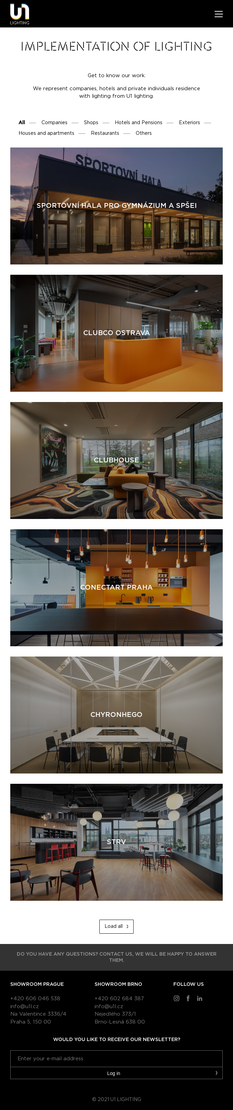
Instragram (176, 998)
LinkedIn (200, 998)
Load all (114, 926)
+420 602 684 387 (119, 998)
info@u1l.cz (24, 1006)
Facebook (188, 998)
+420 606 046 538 (35, 998)
